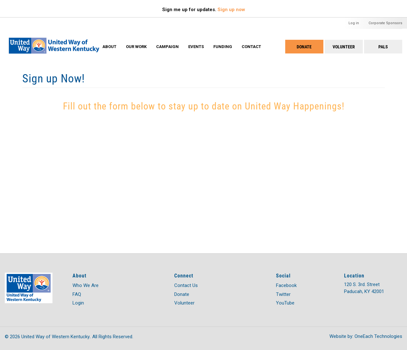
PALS (383, 47)
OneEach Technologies (378, 336)
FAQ (76, 294)
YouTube (285, 303)
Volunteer (344, 47)
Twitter (283, 294)
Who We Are (85, 285)
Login (78, 303)
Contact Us (186, 285)
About (109, 46)
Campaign (167, 46)
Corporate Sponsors (385, 23)
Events (196, 46)
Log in (353, 23)
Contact (251, 46)
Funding (222, 46)
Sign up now (231, 9)
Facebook (286, 285)
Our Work (136, 46)
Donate (304, 47)
